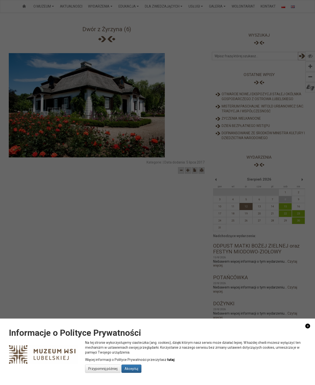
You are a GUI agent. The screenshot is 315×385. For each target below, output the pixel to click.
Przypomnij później (103, 369)
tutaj (171, 360)
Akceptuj (131, 369)
